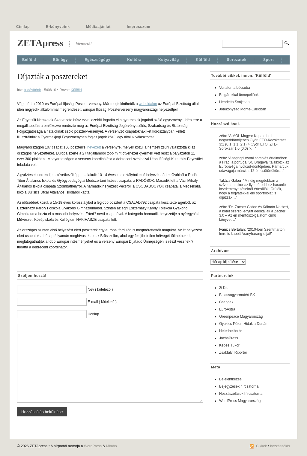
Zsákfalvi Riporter (233, 352)
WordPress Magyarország (240, 401)
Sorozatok (236, 60)
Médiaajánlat (98, 27)
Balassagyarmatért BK (237, 295)
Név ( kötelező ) (100, 289)
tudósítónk (32, 90)
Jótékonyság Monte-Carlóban (242, 109)
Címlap (23, 27)
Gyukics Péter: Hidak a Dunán (243, 324)
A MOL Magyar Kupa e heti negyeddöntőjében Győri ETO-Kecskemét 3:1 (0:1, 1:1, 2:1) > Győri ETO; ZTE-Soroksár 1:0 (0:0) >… (252, 142)
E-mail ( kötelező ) (102, 302)
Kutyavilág (168, 60)
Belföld (29, 60)
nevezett (94, 147)
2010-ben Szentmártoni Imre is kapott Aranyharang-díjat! (252, 231)
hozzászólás (280, 446)
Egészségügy (97, 60)
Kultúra (134, 60)
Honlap (93, 314)
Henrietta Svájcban (234, 102)
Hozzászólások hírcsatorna (240, 394)
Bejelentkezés (230, 379)
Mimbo (111, 446)
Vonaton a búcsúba (234, 88)
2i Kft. (223, 288)
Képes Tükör (229, 345)
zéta (222, 136)
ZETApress (40, 43)
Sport (268, 60)
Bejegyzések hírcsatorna (238, 386)
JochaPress (228, 338)
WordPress (93, 446)
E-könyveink (58, 27)
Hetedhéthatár (230, 331)
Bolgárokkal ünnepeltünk (238, 95)
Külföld (203, 60)
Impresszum (138, 27)
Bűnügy (60, 60)
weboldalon (148, 104)
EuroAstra (227, 309)
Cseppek (226, 302)
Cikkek (261, 446)
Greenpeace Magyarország (241, 316)
